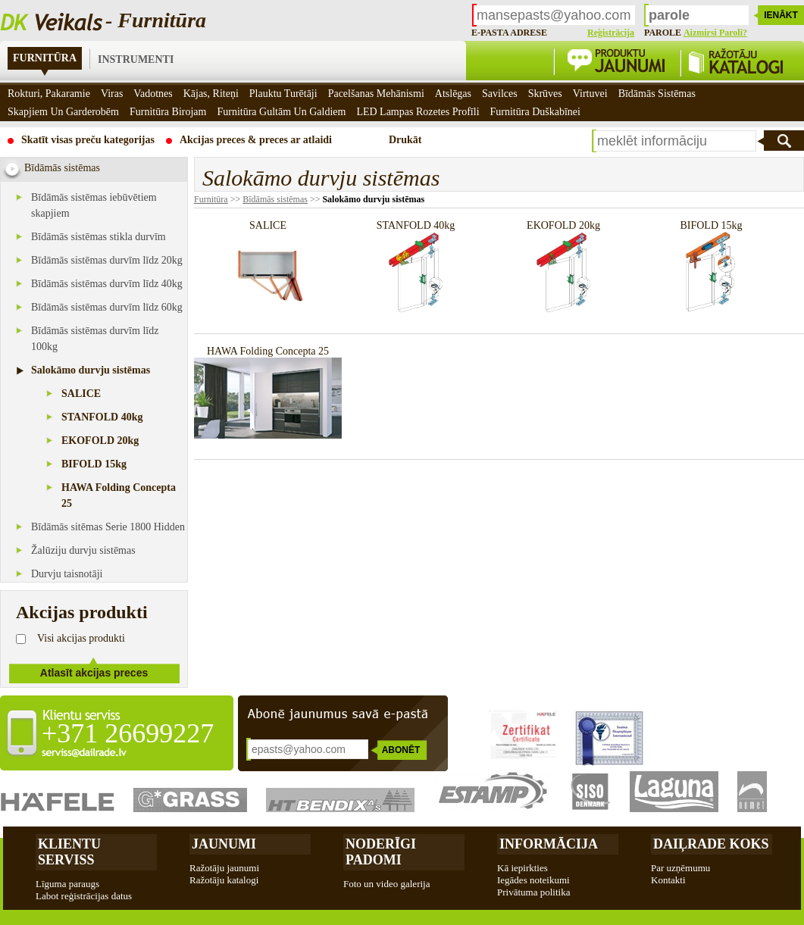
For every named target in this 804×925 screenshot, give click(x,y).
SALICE (81, 393)
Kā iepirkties (522, 867)
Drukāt (405, 139)
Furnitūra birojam (168, 111)
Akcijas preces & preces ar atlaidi (256, 139)
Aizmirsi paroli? (715, 32)
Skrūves (545, 93)
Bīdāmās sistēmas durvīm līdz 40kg (107, 283)
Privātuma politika (533, 892)
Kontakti (668, 880)
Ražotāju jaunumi (224, 867)
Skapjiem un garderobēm (63, 111)
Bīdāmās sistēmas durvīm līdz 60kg (107, 307)
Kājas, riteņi (211, 93)
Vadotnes (152, 93)
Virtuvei (590, 93)
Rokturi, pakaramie (49, 93)
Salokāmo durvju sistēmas (90, 370)
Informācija (548, 844)
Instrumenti (136, 59)
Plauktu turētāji (283, 93)
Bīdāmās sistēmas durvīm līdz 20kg (107, 260)
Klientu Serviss (69, 851)
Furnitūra (45, 58)
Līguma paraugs (67, 883)
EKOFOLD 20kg (100, 440)
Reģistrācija (610, 32)
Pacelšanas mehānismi (376, 93)
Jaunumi (224, 844)
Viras (112, 93)
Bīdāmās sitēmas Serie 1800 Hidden (108, 527)
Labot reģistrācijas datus (84, 896)
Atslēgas (453, 93)
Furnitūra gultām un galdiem (281, 111)
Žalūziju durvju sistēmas (83, 550)
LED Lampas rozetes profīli (417, 111)
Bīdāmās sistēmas (275, 199)
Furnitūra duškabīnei (535, 111)
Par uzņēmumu (680, 867)
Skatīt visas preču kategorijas (88, 139)
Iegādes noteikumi (533, 880)
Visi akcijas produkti (81, 638)
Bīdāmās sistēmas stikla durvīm (98, 236)
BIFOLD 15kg (94, 464)
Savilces (500, 93)
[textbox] (674, 141)
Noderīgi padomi (381, 851)
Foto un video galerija (386, 883)
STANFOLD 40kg (101, 417)
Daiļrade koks (711, 844)
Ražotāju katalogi (223, 880)
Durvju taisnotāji (67, 574)
